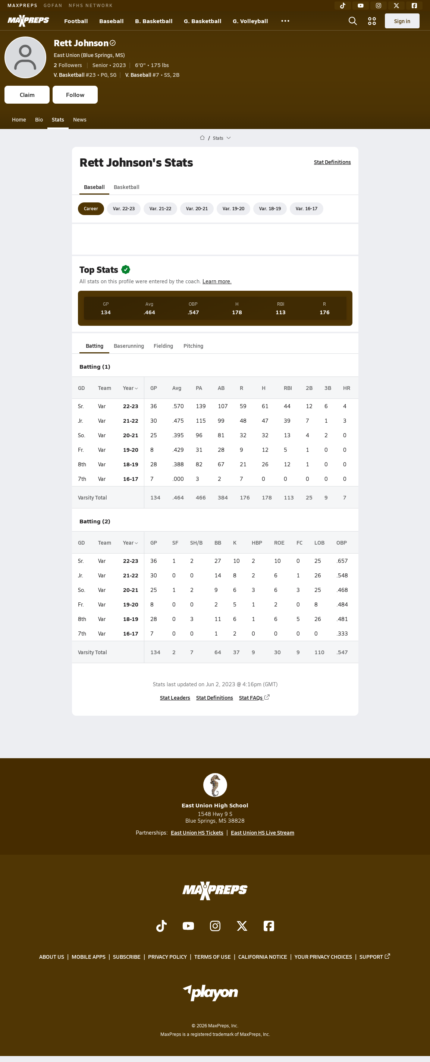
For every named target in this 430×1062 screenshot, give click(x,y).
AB (221, 387)
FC (299, 542)
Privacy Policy (167, 957)
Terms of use (212, 957)
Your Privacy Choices (323, 957)
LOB (319, 542)
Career (91, 208)
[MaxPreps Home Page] (202, 138)
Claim (27, 94)
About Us (51, 957)
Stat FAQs (254, 697)
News (80, 119)
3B (327, 387)
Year (130, 387)
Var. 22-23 (124, 208)
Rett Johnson (85, 42)
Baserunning (129, 345)
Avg (176, 387)
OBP (341, 542)
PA (199, 387)
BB (217, 542)
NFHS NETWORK (91, 5)
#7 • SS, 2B (152, 74)
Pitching (193, 345)
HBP (257, 542)
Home (19, 119)
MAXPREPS (22, 5)
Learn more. (217, 281)
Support (375, 957)
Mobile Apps (89, 957)
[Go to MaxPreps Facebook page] (269, 927)
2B (309, 387)
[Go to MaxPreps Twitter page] (242, 927)
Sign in (402, 21)
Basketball (126, 186)
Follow (75, 94)
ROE (279, 542)
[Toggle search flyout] (352, 21)
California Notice (262, 957)
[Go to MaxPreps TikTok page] (161, 927)
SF (175, 542)
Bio (39, 119)
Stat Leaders (175, 697)
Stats (58, 119)
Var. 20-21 (197, 208)
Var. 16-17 (306, 208)
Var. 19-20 (233, 208)
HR (346, 387)
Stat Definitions (332, 162)
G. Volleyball (250, 20)
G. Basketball (203, 20)
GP (153, 387)
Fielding (163, 345)
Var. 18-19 (270, 208)
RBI (288, 387)
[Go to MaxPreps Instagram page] (215, 927)
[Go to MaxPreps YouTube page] (188, 927)
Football (76, 20)
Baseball (111, 20)
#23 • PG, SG (85, 74)
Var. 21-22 (160, 208)
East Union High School (215, 791)
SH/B (196, 542)
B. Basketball (154, 20)
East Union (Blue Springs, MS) (89, 54)
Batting (94, 345)
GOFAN (53, 5)
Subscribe (127, 957)
